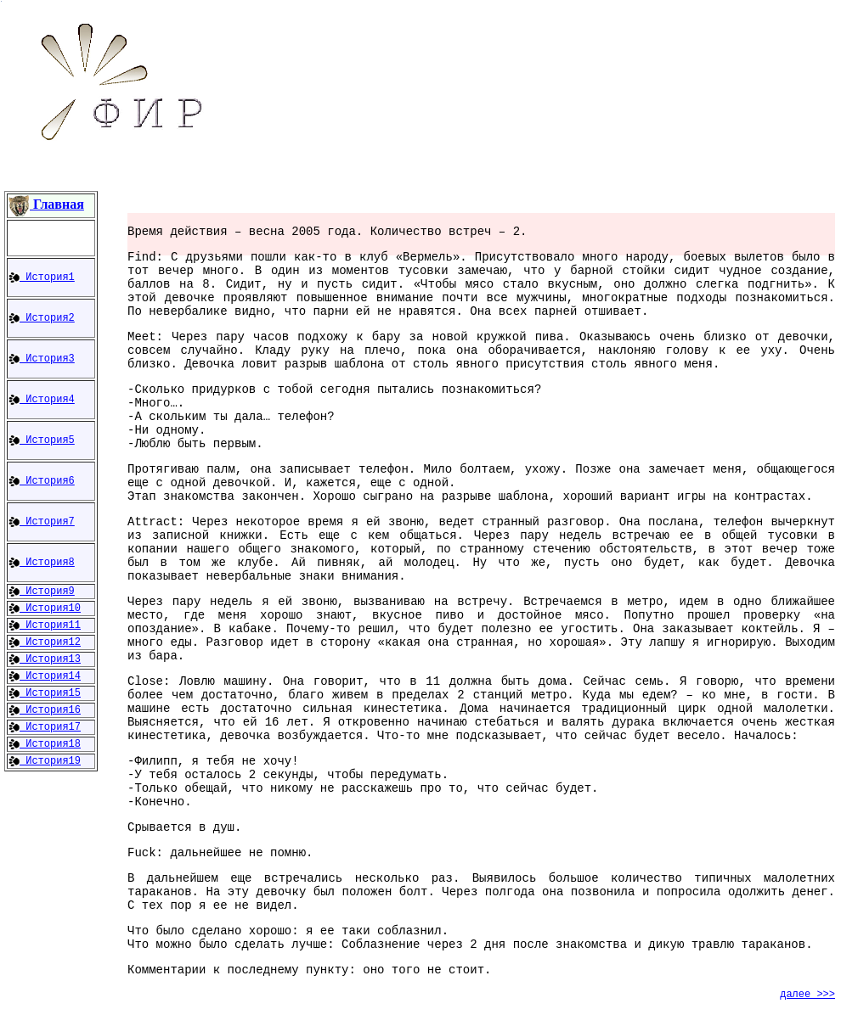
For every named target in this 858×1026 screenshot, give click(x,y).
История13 (44, 659)
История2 (41, 318)
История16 (44, 710)
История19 (44, 761)
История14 (44, 676)
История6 (41, 481)
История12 (44, 642)
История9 (41, 591)
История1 (41, 277)
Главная (46, 204)
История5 (41, 440)
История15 (44, 693)
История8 (41, 563)
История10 (44, 608)
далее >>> (807, 995)
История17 (44, 727)
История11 (44, 625)
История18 (44, 744)
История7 (41, 522)
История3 (41, 359)
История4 (41, 400)
